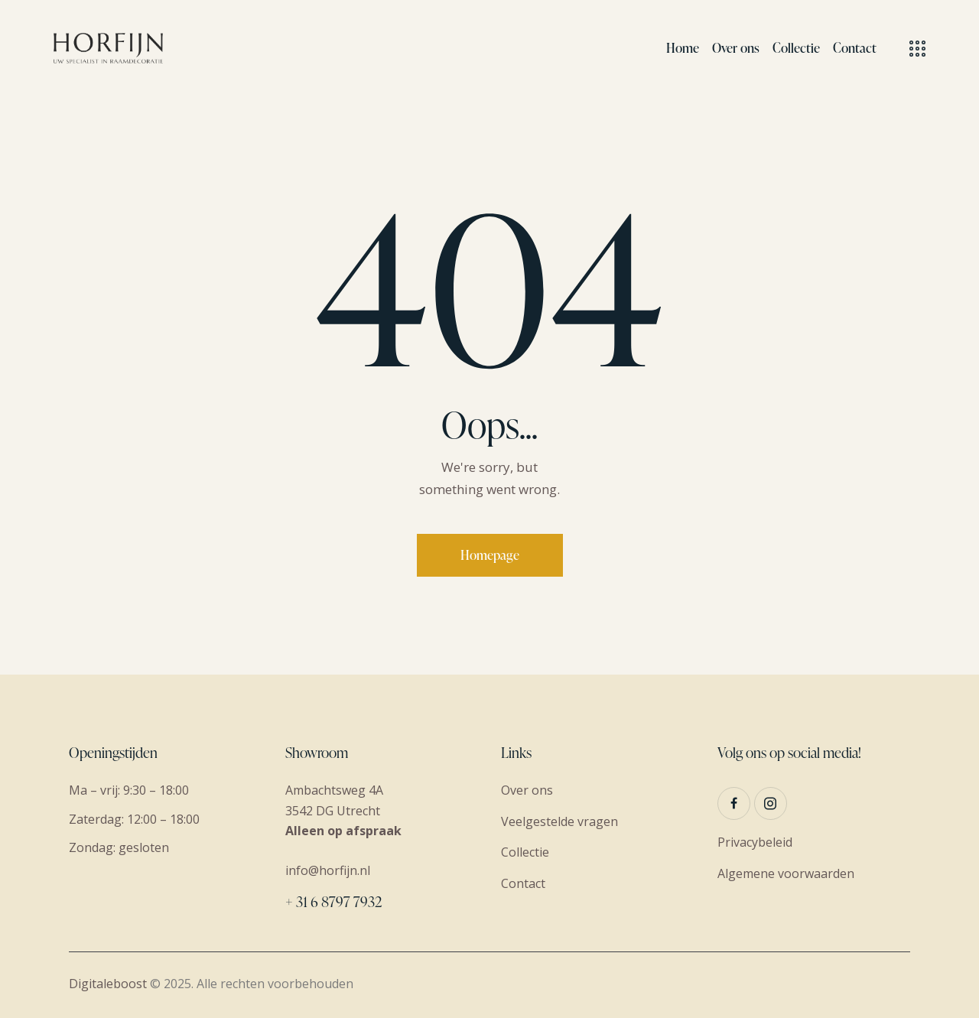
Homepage (489, 555)
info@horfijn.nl (327, 870)
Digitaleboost (108, 983)
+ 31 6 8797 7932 (333, 901)
